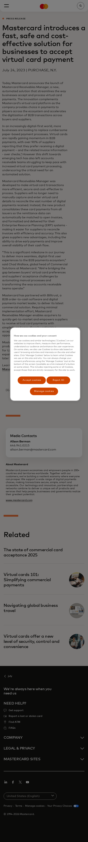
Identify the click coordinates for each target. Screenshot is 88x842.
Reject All (58, 380)
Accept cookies (32, 380)
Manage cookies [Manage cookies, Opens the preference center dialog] (44, 391)
